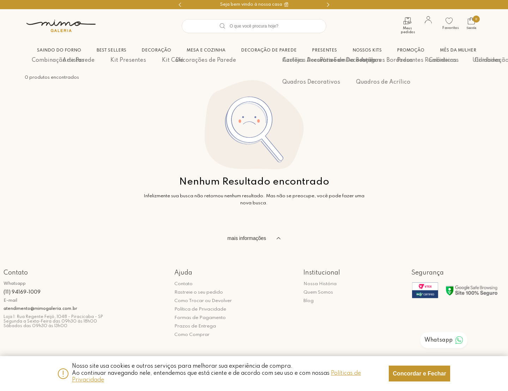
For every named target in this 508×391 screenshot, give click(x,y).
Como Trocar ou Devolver (203, 301)
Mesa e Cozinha (202, 50)
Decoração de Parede (266, 50)
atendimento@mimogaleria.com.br (40, 309)
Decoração (152, 50)
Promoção (410, 50)
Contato (183, 284)
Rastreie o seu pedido (198, 292)
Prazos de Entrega (195, 326)
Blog (308, 301)
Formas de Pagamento (200, 317)
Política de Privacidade (200, 309)
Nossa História (320, 284)
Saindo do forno (54, 50)
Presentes (322, 50)
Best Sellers (107, 50)
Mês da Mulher (458, 50)
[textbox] (254, 26)
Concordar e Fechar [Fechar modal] (419, 374)
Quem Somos (318, 292)
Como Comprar (192, 334)
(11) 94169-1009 (22, 292)
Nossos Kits (365, 50)
